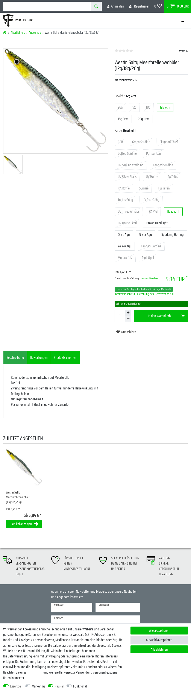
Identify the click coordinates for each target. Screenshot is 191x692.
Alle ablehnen (159, 649)
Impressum (35, 672)
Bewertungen (39, 357)
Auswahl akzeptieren (159, 640)
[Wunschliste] (158, 6)
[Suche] (96, 6)
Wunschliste (126, 332)
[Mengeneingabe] (120, 316)
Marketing (38, 686)
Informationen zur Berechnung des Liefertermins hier (144, 294)
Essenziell (16, 686)
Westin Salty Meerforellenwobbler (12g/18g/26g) (17, 497)
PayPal (59, 686)
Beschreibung (15, 357)
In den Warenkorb (166, 316)
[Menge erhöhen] (128, 313)
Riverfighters (18, 32)
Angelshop (35, 32)
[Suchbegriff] (47, 6)
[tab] (15, 357)
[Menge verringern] (128, 319)
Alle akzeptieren (159, 630)
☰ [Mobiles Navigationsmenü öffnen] (183, 20)
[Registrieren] (139, 6)
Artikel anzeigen (25, 524)
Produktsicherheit (65, 357)
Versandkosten (149, 278)
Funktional (80, 686)
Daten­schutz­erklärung (39, 678)
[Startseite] (5, 32)
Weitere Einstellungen (104, 686)
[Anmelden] (115, 6)
